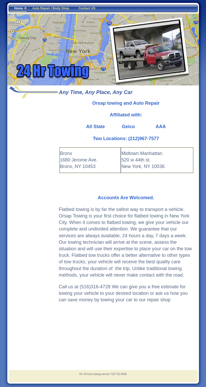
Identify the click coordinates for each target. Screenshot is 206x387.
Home (18, 8)
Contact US (86, 8)
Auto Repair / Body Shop (50, 8)
